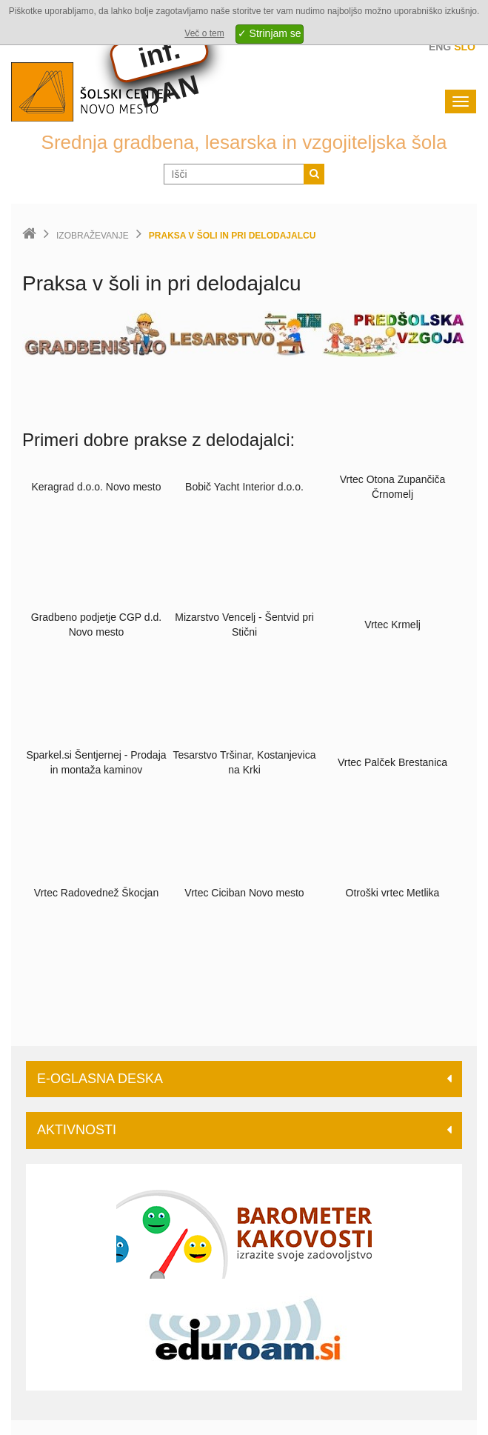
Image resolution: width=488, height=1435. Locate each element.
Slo (464, 47)
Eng (440, 47)
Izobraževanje (92, 235)
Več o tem (204, 33)
